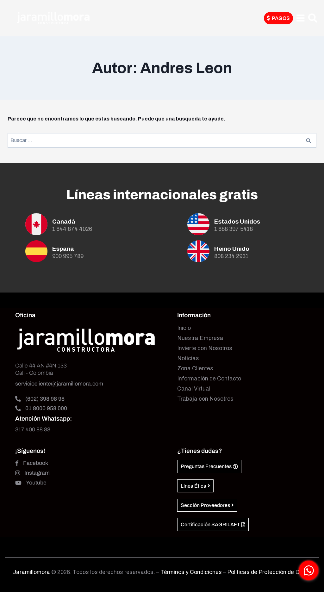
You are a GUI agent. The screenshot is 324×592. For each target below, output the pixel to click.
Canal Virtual (193, 389)
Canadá (63, 221)
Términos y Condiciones (191, 572)
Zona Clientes (195, 369)
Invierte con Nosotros (204, 348)
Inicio (184, 328)
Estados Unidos (237, 221)
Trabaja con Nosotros (205, 399)
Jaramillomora (31, 572)
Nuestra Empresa (200, 338)
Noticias (188, 358)
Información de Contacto (209, 379)
